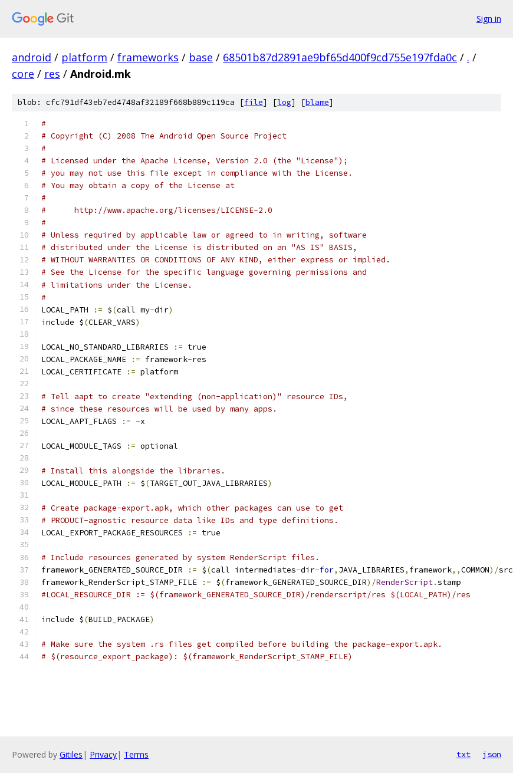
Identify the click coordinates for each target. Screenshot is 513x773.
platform (84, 57)
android (31, 57)
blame (317, 102)
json (491, 754)
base (201, 57)
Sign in (488, 18)
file (253, 102)
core (23, 74)
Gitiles (71, 754)
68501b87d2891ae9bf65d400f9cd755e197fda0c (340, 57)
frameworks (148, 57)
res (52, 74)
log (284, 102)
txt (463, 754)
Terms (136, 754)
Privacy (103, 754)
